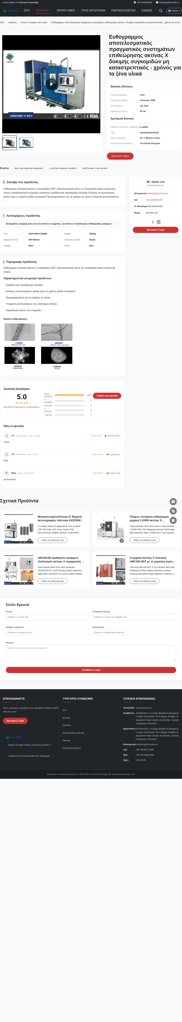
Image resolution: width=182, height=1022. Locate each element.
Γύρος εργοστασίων (93, 10)
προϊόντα (12, 22)
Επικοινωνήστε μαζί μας (73, 735)
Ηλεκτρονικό (98, 627)
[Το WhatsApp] (173, 520)
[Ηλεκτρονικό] (173, 501)
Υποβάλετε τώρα (91, 672)
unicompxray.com (144, 710)
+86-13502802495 (154, 200)
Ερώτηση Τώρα (155, 230)
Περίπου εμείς (66, 10)
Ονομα (9, 611)
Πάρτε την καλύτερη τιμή (52, 540)
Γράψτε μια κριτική (107, 395)
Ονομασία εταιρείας (101, 611)
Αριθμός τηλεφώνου (15, 627)
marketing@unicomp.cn (169, 2)
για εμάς (66, 720)
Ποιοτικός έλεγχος (123, 10)
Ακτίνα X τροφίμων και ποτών (34, 22)
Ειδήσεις (147, 10)
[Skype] (173, 511)
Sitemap (66, 742)
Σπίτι (27, 10)
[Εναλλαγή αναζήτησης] (160, 10)
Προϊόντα (42, 10)
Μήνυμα (10, 642)
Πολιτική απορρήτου (72, 750)
